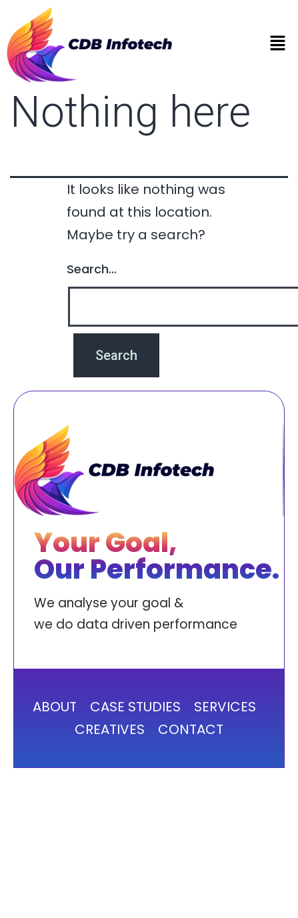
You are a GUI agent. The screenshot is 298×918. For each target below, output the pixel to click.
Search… (92, 269)
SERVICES (225, 706)
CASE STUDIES (135, 706)
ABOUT (55, 706)
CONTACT (190, 729)
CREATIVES (110, 729)
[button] (278, 44)
